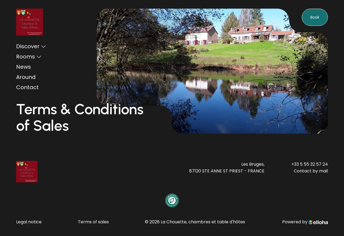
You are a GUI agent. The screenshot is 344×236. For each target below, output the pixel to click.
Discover (31, 46)
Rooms (29, 56)
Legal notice (29, 222)
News (23, 67)
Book (314, 17)
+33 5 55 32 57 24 (309, 164)
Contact (27, 87)
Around (26, 77)
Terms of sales (93, 222)
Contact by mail (311, 171)
